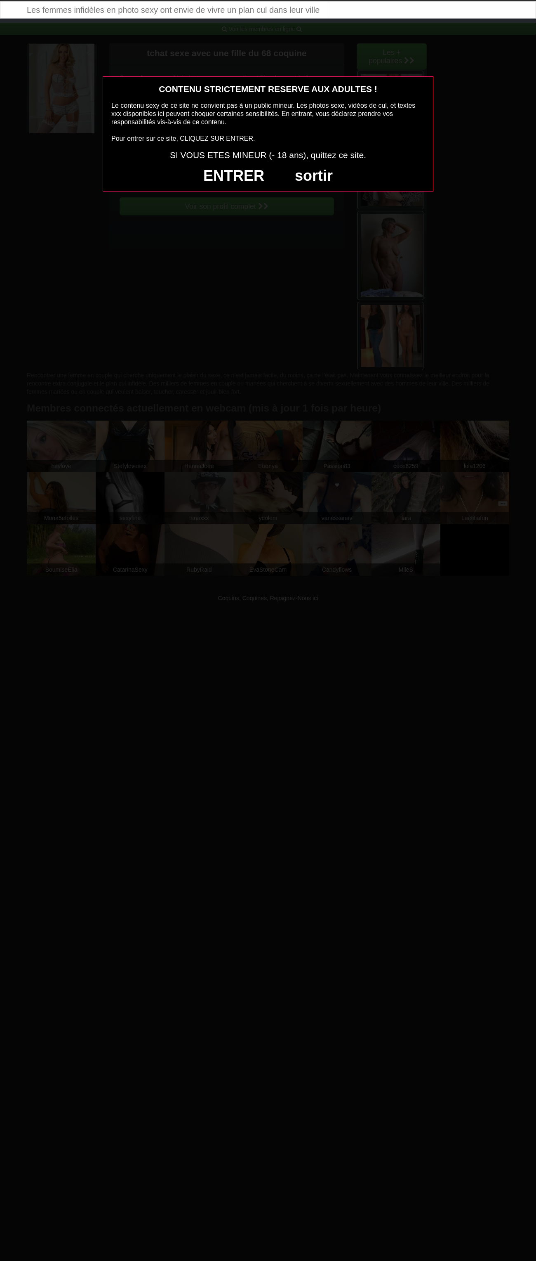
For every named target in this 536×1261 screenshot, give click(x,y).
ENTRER (233, 175)
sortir (314, 175)
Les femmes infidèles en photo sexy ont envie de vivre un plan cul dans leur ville (173, 9)
